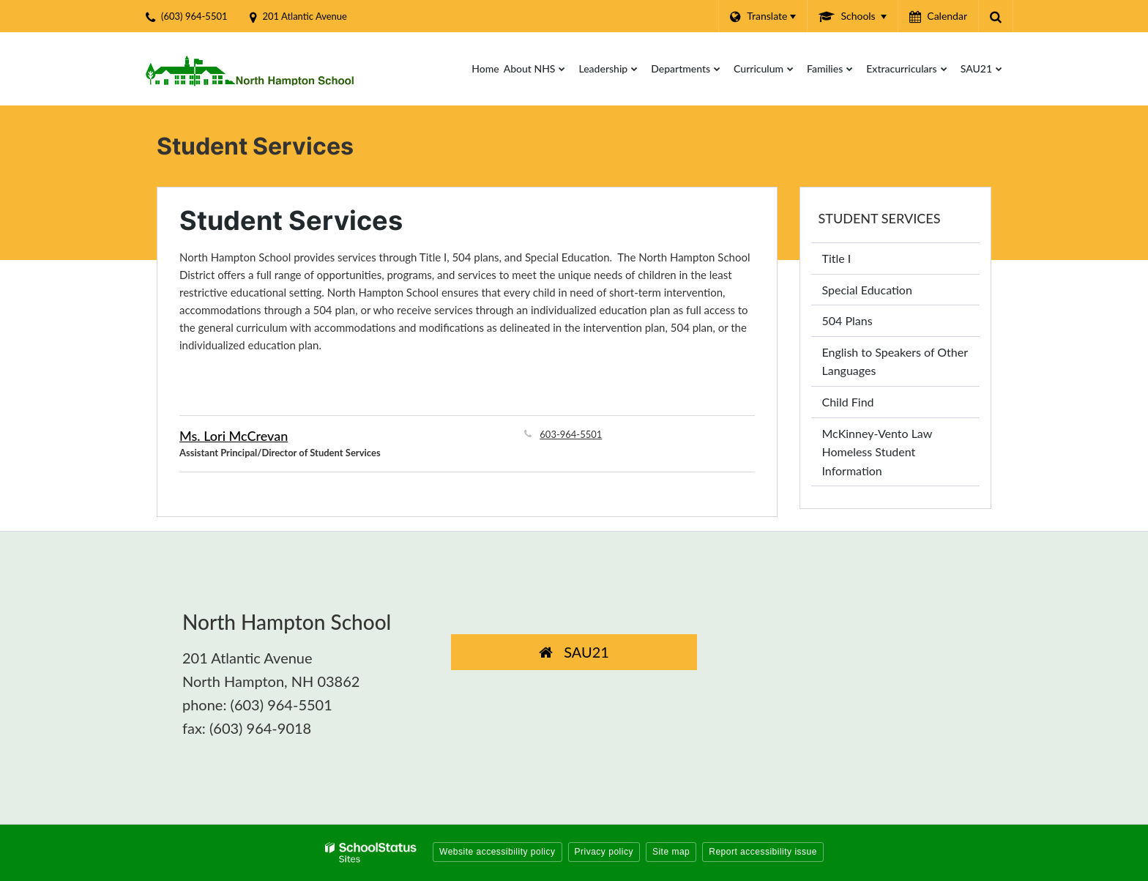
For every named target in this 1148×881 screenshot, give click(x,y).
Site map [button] (671, 852)
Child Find (848, 402)
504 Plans (847, 320)
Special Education (867, 290)
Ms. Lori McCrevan (233, 436)
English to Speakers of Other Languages (895, 361)
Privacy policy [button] (604, 852)
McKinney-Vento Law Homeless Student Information (877, 451)
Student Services (880, 218)
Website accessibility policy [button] (497, 852)
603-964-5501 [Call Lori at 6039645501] (571, 434)
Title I (836, 258)
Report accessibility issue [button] (763, 852)
